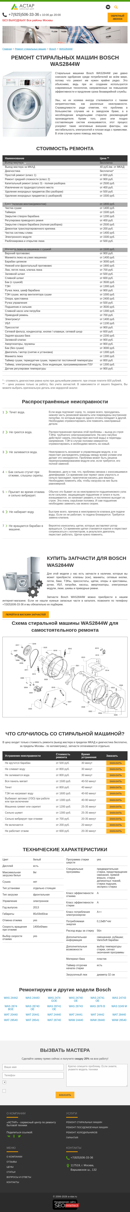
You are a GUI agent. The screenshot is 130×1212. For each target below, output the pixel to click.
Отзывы (12, 1161)
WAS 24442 (11, 997)
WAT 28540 (11, 1020)
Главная (7, 48)
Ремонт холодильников (81, 1132)
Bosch (52, 48)
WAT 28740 (54, 1020)
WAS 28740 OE (32, 1008)
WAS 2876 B (97, 1006)
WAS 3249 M (119, 1006)
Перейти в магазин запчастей (26, 614)
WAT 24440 (54, 1014)
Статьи (11, 1172)
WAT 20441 (32, 1014)
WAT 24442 (97, 1014)
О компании (14, 1156)
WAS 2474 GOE (54, 999)
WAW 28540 (119, 1020)
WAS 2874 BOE (11, 1008)
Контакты (13, 1182)
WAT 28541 (32, 1020)
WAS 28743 (76, 1006)
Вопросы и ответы (19, 1177)
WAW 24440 (75, 1020)
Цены (10, 1166)
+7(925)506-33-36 (24, 14)
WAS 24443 (32, 997)
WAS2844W (66, 48)
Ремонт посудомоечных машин (87, 1127)
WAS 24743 (119, 997)
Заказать (116, 760)
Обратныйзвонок (117, 17)
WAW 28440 (97, 1020)
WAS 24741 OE (97, 999)
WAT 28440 (119, 1014)
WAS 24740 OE (76, 999)
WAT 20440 (11, 1014)
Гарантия (72, 1137)
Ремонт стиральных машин (30, 48)
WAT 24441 (76, 1014)
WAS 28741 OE (54, 1008)
